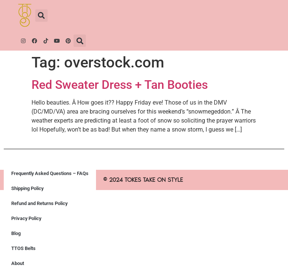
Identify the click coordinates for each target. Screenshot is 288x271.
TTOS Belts (23, 248)
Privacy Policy (26, 218)
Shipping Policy (27, 188)
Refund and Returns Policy (39, 203)
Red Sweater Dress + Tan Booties (120, 85)
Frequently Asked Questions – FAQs (49, 173)
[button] (41, 15)
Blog (16, 233)
